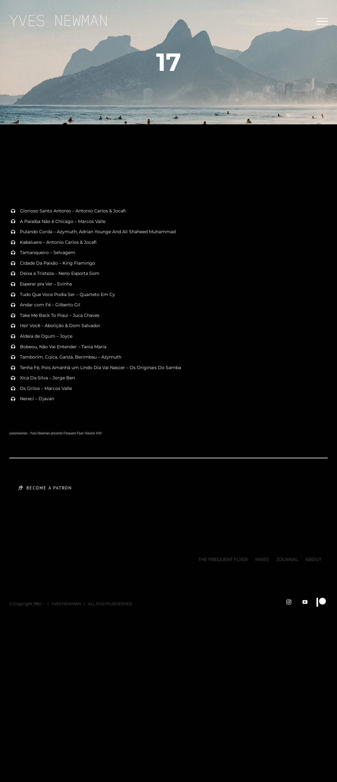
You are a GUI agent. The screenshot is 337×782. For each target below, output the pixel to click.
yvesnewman (18, 433)
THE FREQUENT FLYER (223, 559)
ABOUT (313, 559)
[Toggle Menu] (322, 21)
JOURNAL (287, 559)
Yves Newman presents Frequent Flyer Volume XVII (66, 433)
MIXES (262, 559)
